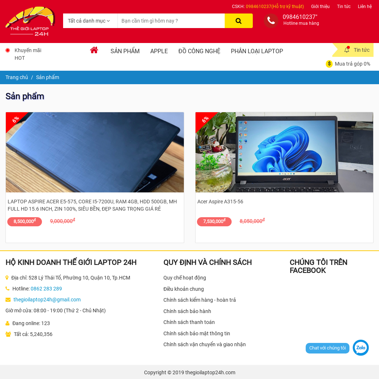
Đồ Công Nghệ (199, 51)
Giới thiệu (320, 6)
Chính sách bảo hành (187, 311)
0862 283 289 (46, 289)
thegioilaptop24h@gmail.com (47, 299)
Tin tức (344, 6)
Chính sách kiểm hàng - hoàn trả (199, 300)
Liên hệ (365, 6)
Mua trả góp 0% (352, 64)
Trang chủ (16, 77)
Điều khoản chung (183, 289)
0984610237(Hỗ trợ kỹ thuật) (275, 6)
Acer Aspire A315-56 (220, 201)
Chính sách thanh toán (189, 322)
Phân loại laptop (257, 51)
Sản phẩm (125, 51)
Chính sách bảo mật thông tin (196, 333)
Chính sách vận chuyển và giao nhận (204, 344)
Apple (159, 51)
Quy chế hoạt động (184, 278)
